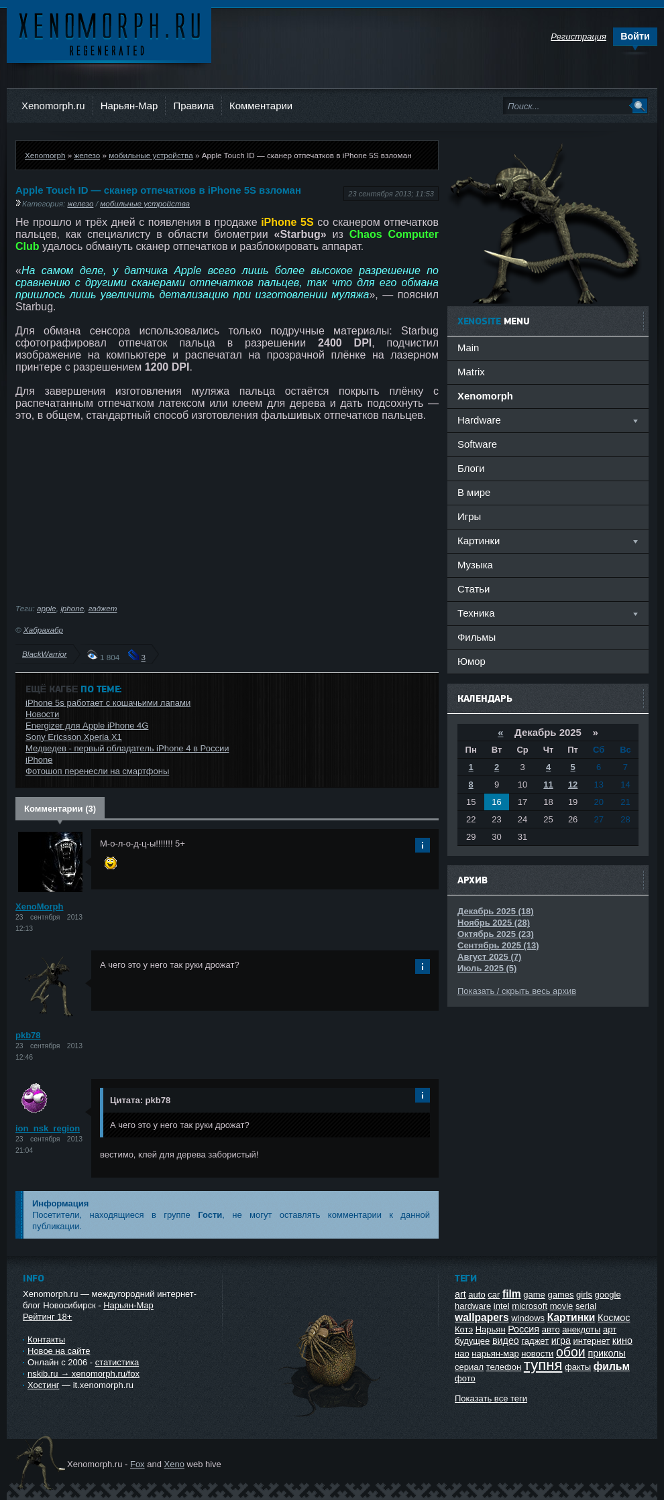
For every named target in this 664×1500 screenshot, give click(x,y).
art (460, 1294)
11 (548, 784)
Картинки (571, 1317)
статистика (117, 1362)
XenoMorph (39, 906)
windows (528, 1318)
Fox (137, 1464)
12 (572, 784)
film (511, 1294)
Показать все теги (491, 1398)
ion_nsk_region (47, 1128)
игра (561, 1340)
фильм (612, 1366)
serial (585, 1306)
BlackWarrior (44, 653)
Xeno (174, 1464)
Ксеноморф (109, 33)
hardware (473, 1306)
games (560, 1295)
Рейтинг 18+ (47, 1317)
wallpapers (482, 1317)
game (534, 1295)
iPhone (38, 760)
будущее (472, 1341)
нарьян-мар (495, 1354)
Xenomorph (45, 155)
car (494, 1295)
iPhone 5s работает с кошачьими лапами (107, 703)
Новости (42, 714)
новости (537, 1354)
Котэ (464, 1329)
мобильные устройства (150, 155)
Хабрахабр (43, 629)
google (608, 1295)
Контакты (46, 1339)
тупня (543, 1365)
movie (561, 1306)
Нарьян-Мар (129, 105)
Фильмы (476, 637)
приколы (606, 1353)
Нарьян (491, 1329)
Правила (193, 105)
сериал (469, 1367)
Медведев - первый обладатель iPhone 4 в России (127, 748)
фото (465, 1378)
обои (571, 1352)
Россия (523, 1329)
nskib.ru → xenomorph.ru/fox (83, 1374)
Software (477, 444)
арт (609, 1329)
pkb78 (28, 1035)
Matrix (471, 371)
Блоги (471, 468)
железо (87, 155)
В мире (473, 492)
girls (584, 1295)
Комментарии (260, 105)
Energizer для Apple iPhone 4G (86, 726)
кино (622, 1340)
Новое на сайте (59, 1351)
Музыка (475, 564)
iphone (72, 608)
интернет (591, 1341)
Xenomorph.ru (53, 105)
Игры (469, 516)
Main (468, 347)
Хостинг (43, 1385)
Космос (614, 1317)
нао (462, 1354)
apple (46, 608)
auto (476, 1295)
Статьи (473, 589)
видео (505, 1340)
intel (502, 1306)
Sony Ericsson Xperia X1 (73, 737)
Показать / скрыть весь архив (516, 991)
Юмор (471, 661)
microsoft (529, 1306)
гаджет (103, 608)
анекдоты (581, 1329)
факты (578, 1367)
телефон (504, 1367)
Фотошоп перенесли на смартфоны (97, 771)
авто (551, 1329)
